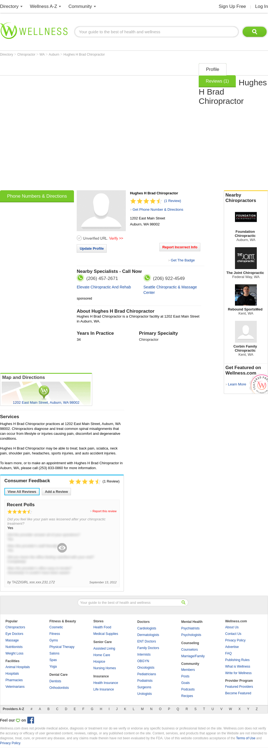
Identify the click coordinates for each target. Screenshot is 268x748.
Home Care (101, 655)
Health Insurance (105, 683)
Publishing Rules (237, 660)
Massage (12, 640)
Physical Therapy (62, 647)
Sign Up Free (232, 6)
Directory (9, 6)
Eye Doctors (14, 634)
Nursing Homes (104, 668)
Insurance (101, 676)
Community (80, 6)
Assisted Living (104, 648)
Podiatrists (145, 681)
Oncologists (145, 667)
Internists (144, 654)
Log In (261, 6)
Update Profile (92, 248)
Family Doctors (148, 648)
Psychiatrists (190, 628)
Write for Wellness (238, 673)
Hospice (99, 661)
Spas (53, 660)
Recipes (187, 696)
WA (43, 54)
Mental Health (192, 622)
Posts (185, 676)
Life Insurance (103, 689)
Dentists (55, 681)
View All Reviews (22, 492)
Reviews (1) (217, 81)
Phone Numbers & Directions (37, 196)
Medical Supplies (105, 634)
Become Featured (238, 693)
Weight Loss (14, 653)
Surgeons (144, 687)
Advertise (232, 647)
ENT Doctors (146, 641)
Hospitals (12, 673)
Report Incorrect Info (180, 247)
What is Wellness (237, 666)
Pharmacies (14, 680)
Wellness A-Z (43, 6)
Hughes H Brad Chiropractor (84, 54)
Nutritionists (14, 647)
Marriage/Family (193, 656)
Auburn (54, 54)
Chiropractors (15, 627)
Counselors (189, 650)
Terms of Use (245, 738)
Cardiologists (146, 628)
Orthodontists (59, 688)
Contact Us (233, 634)
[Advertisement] (64, 125)
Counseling (190, 643)
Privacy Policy (235, 640)
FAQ (228, 653)
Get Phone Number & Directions (158, 209)
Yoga (53, 666)
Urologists (144, 694)
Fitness (54, 634)
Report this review (105, 511)
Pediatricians (146, 674)
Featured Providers (239, 687)
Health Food (102, 627)
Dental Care (58, 675)
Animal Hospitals (17, 667)
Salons (54, 653)
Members (188, 670)
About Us (232, 627)
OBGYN (143, 661)
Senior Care (102, 642)
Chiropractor (26, 54)
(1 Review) (172, 201)
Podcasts (188, 689)
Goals (185, 683)
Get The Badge (183, 260)
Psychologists (191, 635)
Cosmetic (56, 627)
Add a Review (56, 492)
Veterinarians (15, 687)
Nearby (245, 197)
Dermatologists (148, 635)
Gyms (53, 640)
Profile (212, 69)
